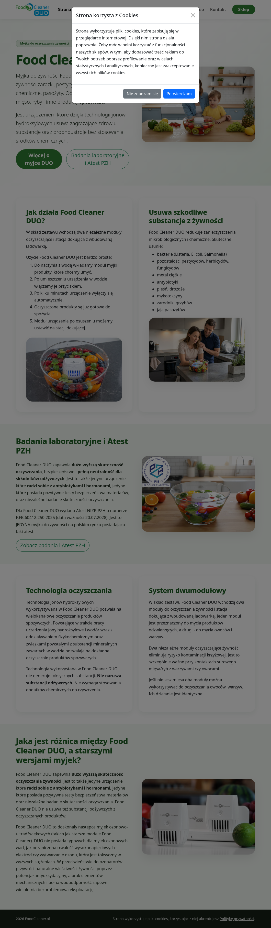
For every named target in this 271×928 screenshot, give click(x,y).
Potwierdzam (179, 93)
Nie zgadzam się (142, 93)
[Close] (193, 15)
